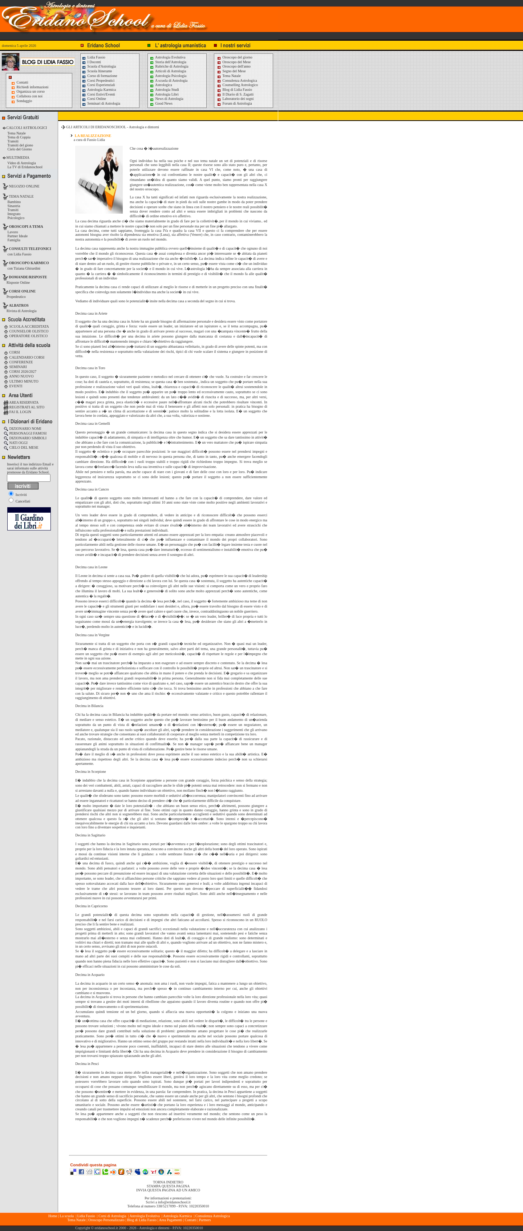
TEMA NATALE (21, 196)
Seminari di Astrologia (101, 103)
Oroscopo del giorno (234, 57)
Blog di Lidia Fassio (234, 90)
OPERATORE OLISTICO (26, 336)
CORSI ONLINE (22, 291)
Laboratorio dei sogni (235, 99)
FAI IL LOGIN (17, 412)
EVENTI (13, 386)
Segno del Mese (231, 71)
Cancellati (19, 501)
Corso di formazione (99, 76)
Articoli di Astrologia (168, 71)
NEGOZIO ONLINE (24, 186)
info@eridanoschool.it (174, 1202)
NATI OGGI (16, 443)
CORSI (12, 352)
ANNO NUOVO (18, 376)
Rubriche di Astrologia (169, 66)
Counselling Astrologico (237, 85)
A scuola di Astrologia (168, 80)
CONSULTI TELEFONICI (30, 249)
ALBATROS (19, 305)
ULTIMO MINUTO (21, 381)
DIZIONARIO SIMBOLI (25, 438)
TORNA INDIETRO (168, 1182)
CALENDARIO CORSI (24, 357)
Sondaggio (24, 101)
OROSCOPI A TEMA (26, 227)
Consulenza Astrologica (237, 80)
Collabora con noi (30, 96)
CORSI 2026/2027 (20, 372)
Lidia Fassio (93, 57)
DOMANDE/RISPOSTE (28, 277)
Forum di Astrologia (234, 103)
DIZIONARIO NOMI (22, 429)
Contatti (22, 82)
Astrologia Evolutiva (168, 57)
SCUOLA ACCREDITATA (26, 326)
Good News (161, 103)
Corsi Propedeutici (98, 80)
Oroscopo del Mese (234, 62)
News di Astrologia (166, 99)
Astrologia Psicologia (168, 76)
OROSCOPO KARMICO (29, 263)
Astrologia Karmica (99, 90)
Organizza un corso (31, 91)
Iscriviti (18, 495)
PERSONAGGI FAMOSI (25, 433)
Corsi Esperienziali (98, 85)
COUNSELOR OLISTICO (26, 331)
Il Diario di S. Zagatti (235, 94)
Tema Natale (229, 76)
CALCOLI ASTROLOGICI (26, 128)
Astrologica (161, 85)
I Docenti (91, 62)
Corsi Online (94, 99)
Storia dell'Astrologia (168, 62)
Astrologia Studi (164, 90)
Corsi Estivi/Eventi (98, 94)
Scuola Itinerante (97, 71)
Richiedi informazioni (33, 87)
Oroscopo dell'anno (237, 66)
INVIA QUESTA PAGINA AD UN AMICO (168, 1190)
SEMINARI (15, 367)
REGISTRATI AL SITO (24, 407)
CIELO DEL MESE (21, 447)
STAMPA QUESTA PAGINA (168, 1186)
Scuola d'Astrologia (99, 66)
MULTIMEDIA (17, 158)
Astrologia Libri (164, 94)
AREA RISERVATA (21, 402)
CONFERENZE (18, 362)
